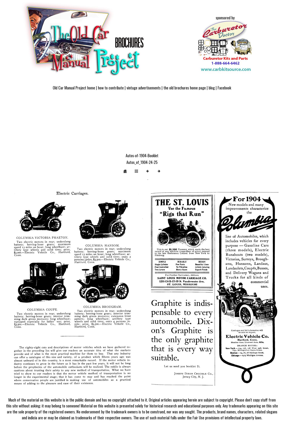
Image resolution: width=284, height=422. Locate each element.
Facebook (224, 88)
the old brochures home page (185, 88)
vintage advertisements (144, 88)
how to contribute (111, 88)
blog (212, 88)
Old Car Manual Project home (74, 88)
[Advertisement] (142, 124)
